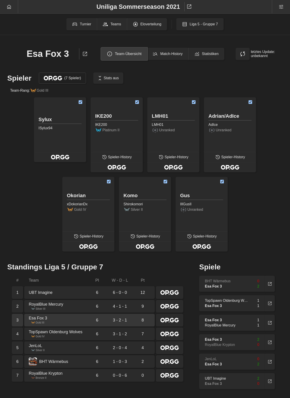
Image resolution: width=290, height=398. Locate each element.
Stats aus (108, 78)
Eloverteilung (147, 24)
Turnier (81, 24)
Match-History (167, 54)
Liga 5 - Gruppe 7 (200, 24)
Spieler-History (117, 159)
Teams (112, 24)
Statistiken (206, 54)
